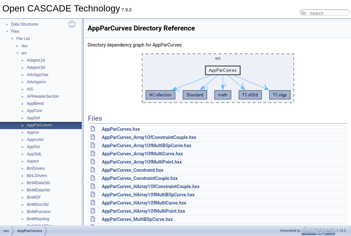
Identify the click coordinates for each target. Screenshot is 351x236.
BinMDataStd (38, 183)
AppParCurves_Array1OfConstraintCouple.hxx (149, 137)
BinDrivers (36, 168)
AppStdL (34, 154)
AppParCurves (39, 125)
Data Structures (24, 24)
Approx (33, 132)
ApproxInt (35, 139)
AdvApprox (36, 82)
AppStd (33, 147)
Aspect (33, 161)
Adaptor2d (36, 60)
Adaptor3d (36, 67)
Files (15, 31)
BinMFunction (39, 211)
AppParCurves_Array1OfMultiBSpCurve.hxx (146, 145)
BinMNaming (38, 219)
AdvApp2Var (38, 74)
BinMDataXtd (38, 190)
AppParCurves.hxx (121, 129)
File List (23, 38)
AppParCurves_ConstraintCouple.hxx (139, 178)
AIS (30, 89)
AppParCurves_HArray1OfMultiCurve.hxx (144, 203)
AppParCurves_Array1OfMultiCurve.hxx (142, 153)
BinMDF (34, 197)
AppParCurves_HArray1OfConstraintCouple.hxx (150, 186)
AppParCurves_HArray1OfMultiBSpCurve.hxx (148, 194)
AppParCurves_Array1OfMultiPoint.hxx (142, 162)
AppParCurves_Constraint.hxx (132, 170)
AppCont (34, 110)
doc (25, 46)
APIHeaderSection (43, 96)
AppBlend (35, 103)
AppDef (33, 118)
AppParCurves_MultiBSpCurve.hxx (137, 219)
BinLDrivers (37, 175)
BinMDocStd (38, 204)
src (24, 53)
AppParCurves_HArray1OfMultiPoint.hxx (143, 211)
